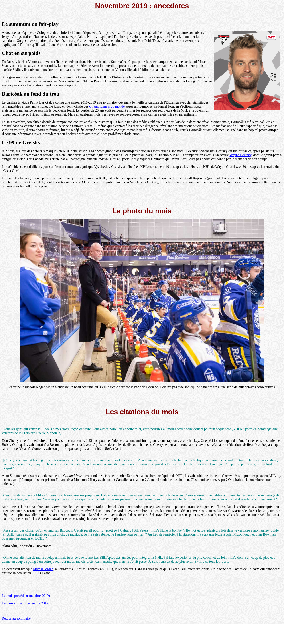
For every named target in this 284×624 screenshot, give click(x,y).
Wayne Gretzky (240, 155)
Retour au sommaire (16, 618)
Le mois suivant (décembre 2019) (25, 603)
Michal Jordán (43, 569)
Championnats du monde (107, 106)
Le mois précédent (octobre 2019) (26, 596)
